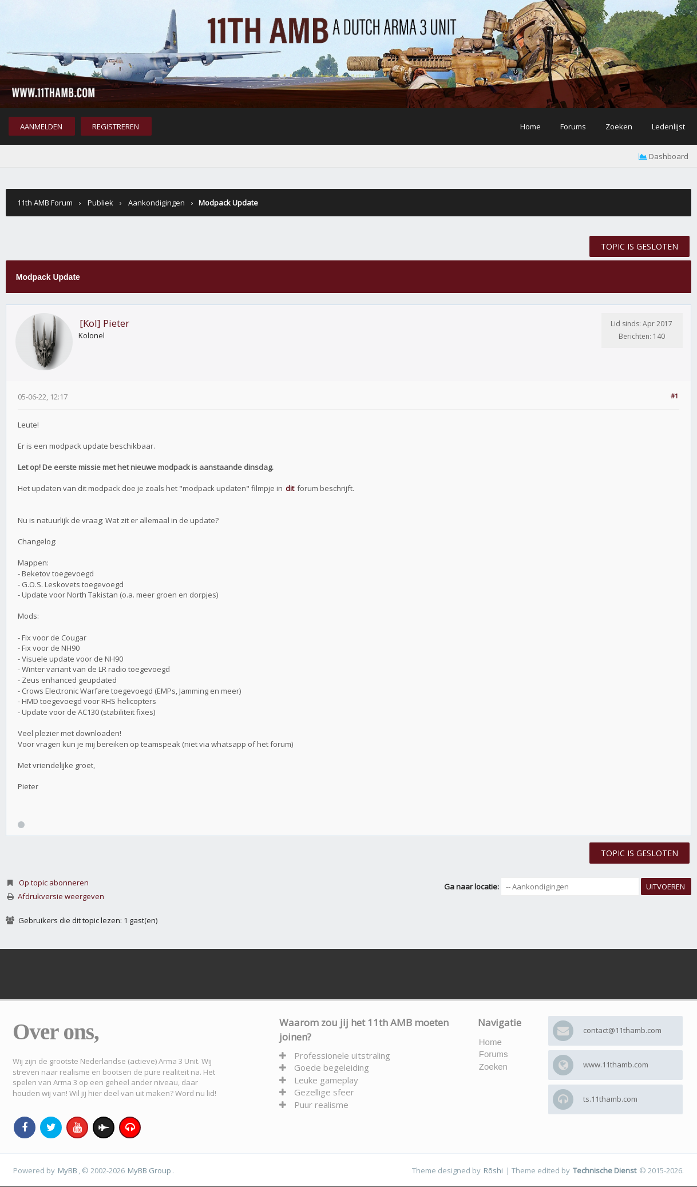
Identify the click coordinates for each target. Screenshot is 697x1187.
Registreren (115, 126)
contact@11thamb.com (622, 1030)
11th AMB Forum (45, 202)
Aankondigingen (156, 202)
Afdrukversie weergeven (61, 896)
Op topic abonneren (54, 882)
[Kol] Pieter (104, 323)
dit (290, 488)
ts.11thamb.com (610, 1099)
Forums (573, 126)
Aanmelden (41, 126)
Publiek (100, 202)
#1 (674, 395)
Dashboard (663, 156)
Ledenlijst (668, 126)
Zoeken (618, 126)
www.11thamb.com (615, 1064)
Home (530, 126)
